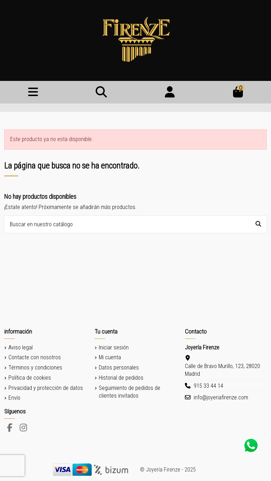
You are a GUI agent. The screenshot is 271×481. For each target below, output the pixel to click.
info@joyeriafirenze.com (221, 397)
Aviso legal (20, 347)
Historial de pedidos (121, 377)
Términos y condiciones (35, 367)
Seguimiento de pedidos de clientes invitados (129, 392)
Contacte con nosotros (34, 357)
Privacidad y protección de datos (45, 388)
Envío (14, 397)
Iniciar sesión (114, 347)
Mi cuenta (110, 357)
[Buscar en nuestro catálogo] (258, 224)
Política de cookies (29, 377)
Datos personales (119, 367)
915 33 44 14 (208, 385)
